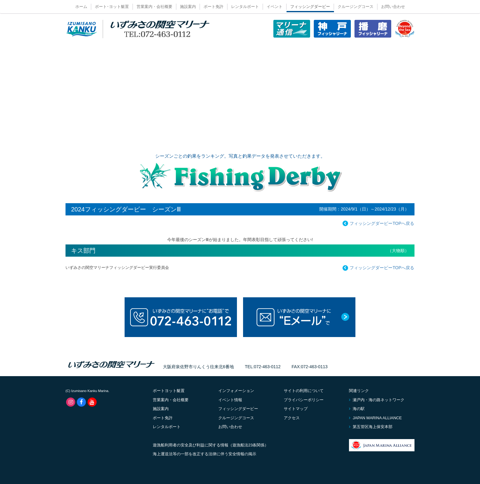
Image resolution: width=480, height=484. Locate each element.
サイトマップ (296, 408)
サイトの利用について (304, 390)
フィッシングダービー (310, 6)
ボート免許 (213, 6)
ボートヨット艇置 (169, 390)
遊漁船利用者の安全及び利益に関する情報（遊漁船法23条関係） (210, 445)
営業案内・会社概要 (154, 6)
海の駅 (357, 408)
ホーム (81, 6)
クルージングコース (355, 6)
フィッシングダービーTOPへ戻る (377, 223)
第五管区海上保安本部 (370, 426)
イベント (275, 6)
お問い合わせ (393, 6)
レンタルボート (245, 6)
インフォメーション (236, 390)
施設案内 (188, 6)
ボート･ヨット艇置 (112, 6)
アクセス (292, 418)
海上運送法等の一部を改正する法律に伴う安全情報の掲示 (204, 454)
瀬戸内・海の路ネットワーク (376, 400)
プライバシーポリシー (304, 400)
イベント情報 (230, 400)
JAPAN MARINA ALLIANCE (375, 418)
